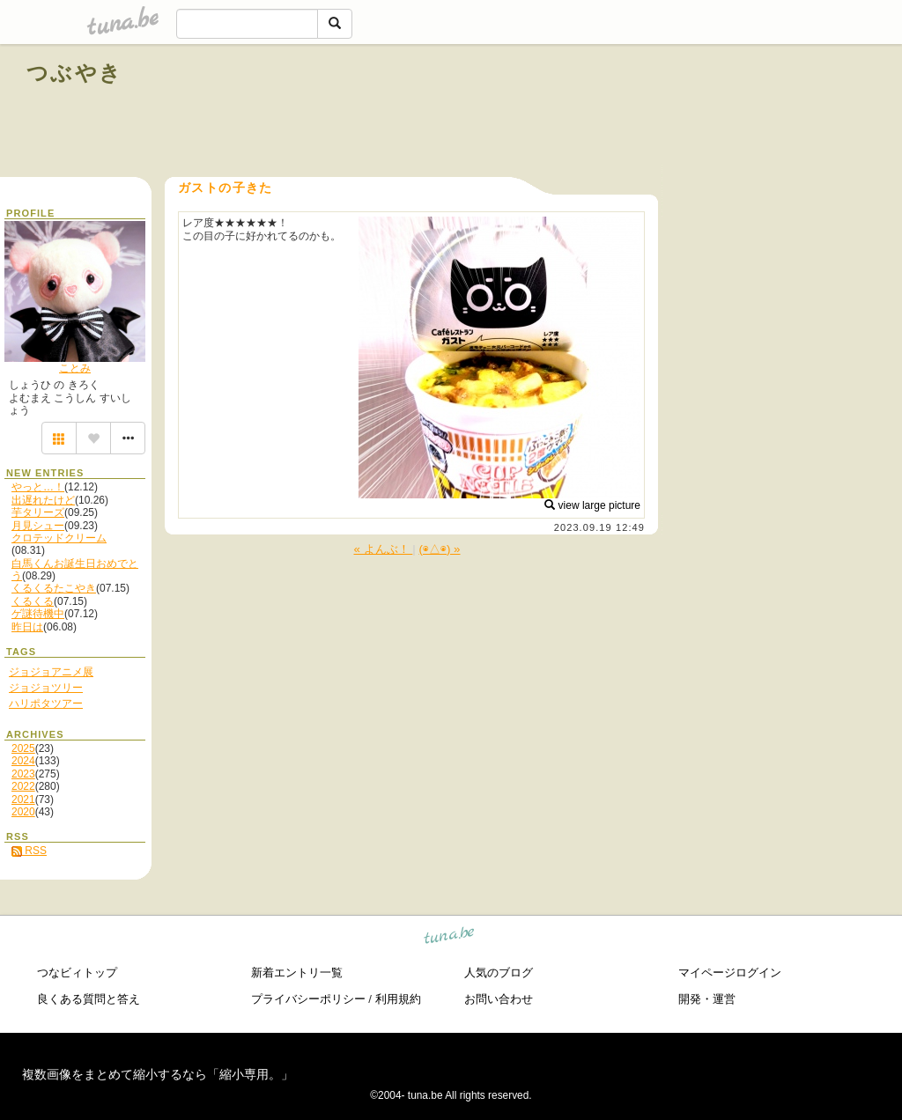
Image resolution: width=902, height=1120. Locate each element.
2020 (23, 812)
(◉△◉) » (440, 549)
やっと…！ (37, 487)
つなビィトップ (77, 972)
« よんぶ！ (383, 549)
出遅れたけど (43, 500)
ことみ (75, 368)
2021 (23, 799)
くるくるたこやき (53, 588)
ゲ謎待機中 (37, 614)
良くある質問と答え (88, 999)
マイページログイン (729, 972)
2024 (23, 761)
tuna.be (450, 937)
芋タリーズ (37, 512)
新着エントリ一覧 (297, 972)
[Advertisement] (675, 113)
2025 (23, 748)
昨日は (27, 627)
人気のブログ (498, 972)
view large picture (592, 505)
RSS (29, 850)
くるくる (32, 601)
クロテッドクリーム (59, 538)
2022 (23, 786)
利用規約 (398, 999)
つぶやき (74, 73)
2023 (23, 774)
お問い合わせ (498, 999)
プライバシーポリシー (308, 999)
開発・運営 (707, 999)
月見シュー (37, 525)
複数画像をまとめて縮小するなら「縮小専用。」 (157, 1074)
